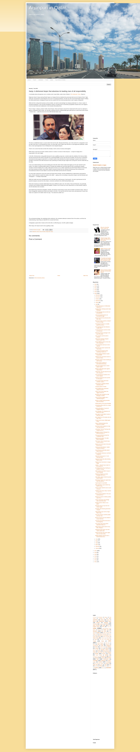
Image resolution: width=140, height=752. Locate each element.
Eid (108, 625)
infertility (106, 655)
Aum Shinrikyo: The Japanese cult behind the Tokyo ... (102, 412)
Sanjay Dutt (48, 231)
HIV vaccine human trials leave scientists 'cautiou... (101, 381)
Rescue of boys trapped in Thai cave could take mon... (103, 494)
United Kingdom (100, 642)
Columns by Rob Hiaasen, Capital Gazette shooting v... (102, 448)
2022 (95, 286)
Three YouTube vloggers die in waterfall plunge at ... (101, 398)
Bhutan (108, 619)
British (110, 621)
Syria (96, 639)
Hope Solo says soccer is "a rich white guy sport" (102, 457)
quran (101, 664)
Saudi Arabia (96, 638)
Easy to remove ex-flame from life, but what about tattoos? (106, 271)
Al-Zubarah (100, 617)
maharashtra (106, 659)
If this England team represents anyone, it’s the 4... (101, 389)
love (98, 659)
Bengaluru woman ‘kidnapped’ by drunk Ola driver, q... (102, 433)
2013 (95, 558)
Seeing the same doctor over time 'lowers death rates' (102, 530)
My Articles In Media (60, 80)
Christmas (95, 624)
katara (110, 656)
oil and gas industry (99, 663)
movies (40, 231)
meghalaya (103, 660)
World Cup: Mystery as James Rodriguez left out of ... (101, 474)
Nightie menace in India (105, 248)
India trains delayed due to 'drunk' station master (102, 366)
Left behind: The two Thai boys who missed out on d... (102, 430)
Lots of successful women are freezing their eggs (101, 315)
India (38, 231)
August (97, 302)
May (97, 540)
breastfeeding (95, 645)
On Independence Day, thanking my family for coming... (102, 468)
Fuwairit (108, 626)
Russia (99, 636)
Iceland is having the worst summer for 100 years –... (102, 378)
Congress (101, 624)
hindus (109, 653)
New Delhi (103, 631)
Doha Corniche (96, 625)
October (97, 298)
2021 (95, 287)
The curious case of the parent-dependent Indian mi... (101, 524)
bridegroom (108, 645)
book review (100, 644)
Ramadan (96, 635)
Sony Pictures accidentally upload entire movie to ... (102, 451)
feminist (103, 653)
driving (99, 651)
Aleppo (106, 617)
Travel (34, 80)
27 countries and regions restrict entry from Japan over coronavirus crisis (106, 259)
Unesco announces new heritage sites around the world (102, 500)
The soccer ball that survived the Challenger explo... (102, 436)
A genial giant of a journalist (101, 483)
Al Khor (94, 617)
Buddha (98, 622)
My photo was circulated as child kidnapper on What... (102, 395)
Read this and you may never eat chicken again (102, 506)
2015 (95, 554)
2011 (95, 561)
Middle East (106, 629)
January (97, 548)
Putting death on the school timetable (103, 403)
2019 (95, 291)
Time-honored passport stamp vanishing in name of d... (101, 351)
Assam (102, 619)
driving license (106, 651)
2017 (95, 550)
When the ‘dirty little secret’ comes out (105, 228)
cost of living (95, 649)
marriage (95, 660)
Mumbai (43, 231)
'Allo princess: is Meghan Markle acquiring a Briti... (102, 384)
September (98, 300)
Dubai (104, 625)
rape (106, 664)
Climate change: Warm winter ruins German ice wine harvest (106, 239)
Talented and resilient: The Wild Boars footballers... (102, 439)
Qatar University (106, 632)
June (97, 539)
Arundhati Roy (102, 618)
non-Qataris (108, 662)
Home (29, 80)
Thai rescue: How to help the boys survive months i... (102, 442)
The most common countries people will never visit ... (102, 515)
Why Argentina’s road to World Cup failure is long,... (102, 485)
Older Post (85, 275)
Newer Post (31, 275)
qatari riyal (95, 664)
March (97, 544)
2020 (95, 289)
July (97, 304)
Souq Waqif (109, 637)
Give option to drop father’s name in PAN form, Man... (102, 415)
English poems (96, 626)
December (98, 295)
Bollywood (34, 231)
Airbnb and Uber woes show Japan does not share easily (102, 533)
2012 (95, 559)
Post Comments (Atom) (40, 277)
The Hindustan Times (76, 94)
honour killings (99, 655)
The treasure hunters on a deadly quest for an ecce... (102, 324)
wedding (96, 667)
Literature (40, 80)
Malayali (99, 629)
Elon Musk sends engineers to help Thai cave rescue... (102, 427)
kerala (96, 657)
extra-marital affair (101, 652)
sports (105, 665)
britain (96, 646)
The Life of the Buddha (105, 639)
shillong (100, 666)
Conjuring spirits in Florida (100, 386)
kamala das (103, 656)
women (108, 667)
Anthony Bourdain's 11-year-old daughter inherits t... (102, 409)
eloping (94, 652)
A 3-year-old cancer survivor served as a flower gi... (102, 330)
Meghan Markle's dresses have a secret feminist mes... (102, 536)
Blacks (94, 621)
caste (102, 648)
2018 (95, 293)
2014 (95, 556)
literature (109, 657)
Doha (106, 624)
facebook (109, 652)
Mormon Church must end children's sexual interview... (102, 518)
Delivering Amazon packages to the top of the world (102, 333)
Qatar (51, 80)
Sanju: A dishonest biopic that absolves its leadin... (101, 424)
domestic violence (105, 649)
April (97, 542)
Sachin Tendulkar (106, 636)
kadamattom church (96, 656)
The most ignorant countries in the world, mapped (102, 375)
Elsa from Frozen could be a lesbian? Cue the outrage (103, 321)
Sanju (52, 231)
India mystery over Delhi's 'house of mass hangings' (102, 471)
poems (107, 663)
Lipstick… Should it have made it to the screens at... (102, 466)
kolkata (102, 657)
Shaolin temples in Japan (99, 165)
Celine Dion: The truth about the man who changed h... (103, 372)
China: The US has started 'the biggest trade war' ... (101, 392)
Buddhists (106, 622)
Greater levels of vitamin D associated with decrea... (101, 363)
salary (96, 665)
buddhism (109, 646)
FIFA (103, 626)
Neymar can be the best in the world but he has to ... (102, 445)
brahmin (107, 644)
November (98, 297)
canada (96, 648)
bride (102, 645)
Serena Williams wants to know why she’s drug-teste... (102, 342)
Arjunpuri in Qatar (47, 7)
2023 (95, 284)
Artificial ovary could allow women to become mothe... (103, 357)
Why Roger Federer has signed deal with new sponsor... (103, 480)
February (98, 546)
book (94, 644)
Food (46, 80)
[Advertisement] (102, 111)
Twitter (102, 641)
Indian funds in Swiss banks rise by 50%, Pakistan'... (102, 527)
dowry (94, 651)
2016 (95, 552)
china (106, 648)
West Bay (108, 642)
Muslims (95, 631)
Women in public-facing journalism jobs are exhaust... (102, 401)
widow (103, 667)
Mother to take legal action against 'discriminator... (102, 369)
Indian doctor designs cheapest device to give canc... (101, 339)
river (110, 664)
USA (109, 641)
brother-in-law (102, 646)
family (96, 653)
